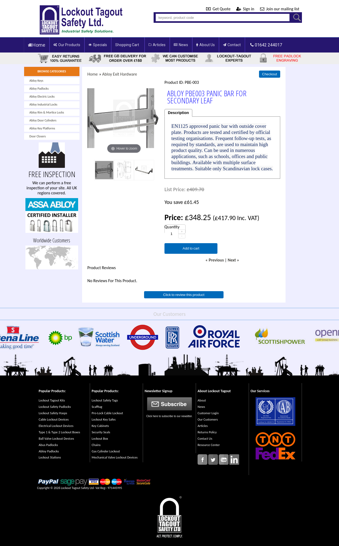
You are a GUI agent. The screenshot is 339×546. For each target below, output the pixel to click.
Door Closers (37, 136)
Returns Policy (207, 432)
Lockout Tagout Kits (52, 400)
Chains (96, 445)
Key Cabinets (100, 426)
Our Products (66, 45)
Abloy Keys (36, 80)
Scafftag (97, 407)
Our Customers (208, 419)
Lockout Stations (50, 457)
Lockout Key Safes (103, 419)
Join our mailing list (279, 8)
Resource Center (209, 445)
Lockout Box (100, 438)
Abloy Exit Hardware (119, 74)
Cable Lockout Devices (54, 419)
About (202, 400)
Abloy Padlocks (39, 88)
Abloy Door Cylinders (42, 120)
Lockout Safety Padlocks (55, 407)
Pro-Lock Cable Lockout (107, 413)
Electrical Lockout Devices (56, 426)
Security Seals (101, 432)
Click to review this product (183, 294)
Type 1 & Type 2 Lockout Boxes (59, 432)
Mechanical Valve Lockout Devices (114, 457)
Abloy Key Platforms (42, 128)
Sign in (245, 8)
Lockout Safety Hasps (53, 413)
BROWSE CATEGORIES (51, 71)
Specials (97, 45)
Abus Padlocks (48, 445)
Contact (232, 45)
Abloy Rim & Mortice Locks (46, 112)
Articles (157, 45)
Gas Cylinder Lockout (106, 451)
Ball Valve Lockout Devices (56, 438)
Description (178, 113)
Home (36, 45)
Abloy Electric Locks (42, 96)
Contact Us (205, 438)
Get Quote (218, 8)
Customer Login (208, 413)
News (181, 45)
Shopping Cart (127, 45)
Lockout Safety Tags (105, 400)
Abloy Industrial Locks (43, 104)
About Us (205, 45)
